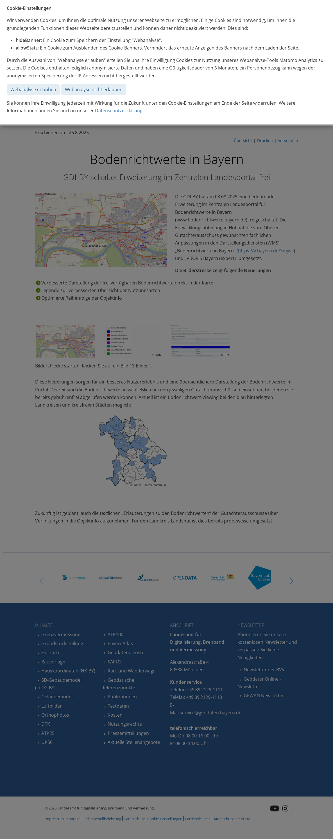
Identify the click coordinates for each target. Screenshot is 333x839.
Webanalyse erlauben (33, 89)
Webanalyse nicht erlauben (94, 89)
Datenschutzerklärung (118, 110)
